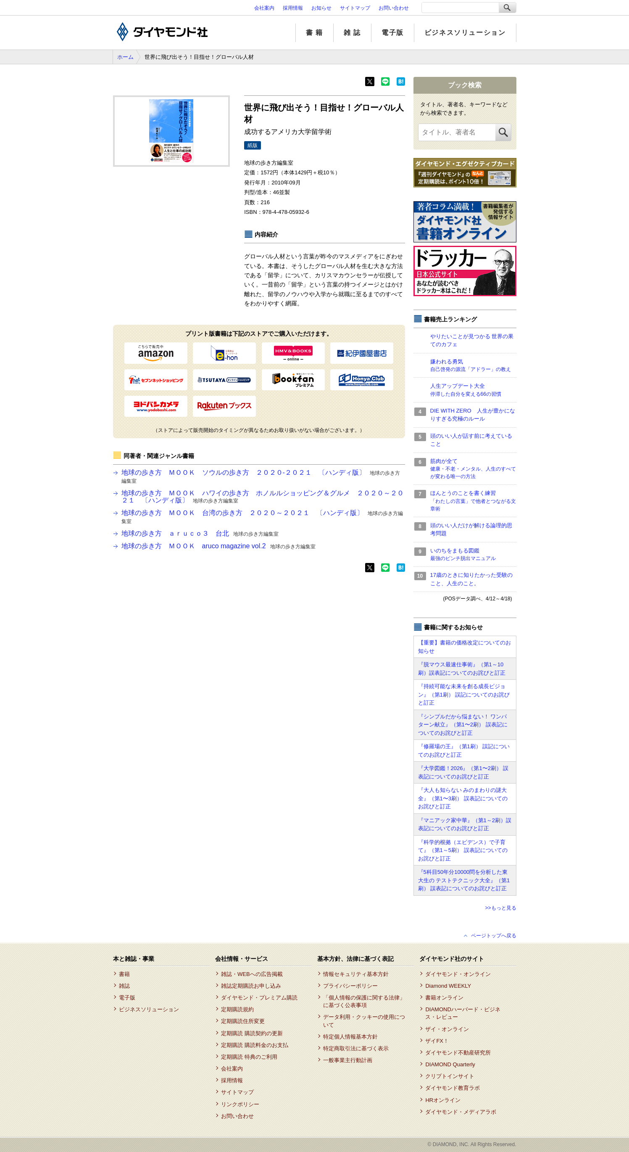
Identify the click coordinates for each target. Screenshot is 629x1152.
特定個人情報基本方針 (350, 1037)
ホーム (125, 57)
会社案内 (264, 8)
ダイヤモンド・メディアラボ (460, 1112)
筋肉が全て (473, 469)
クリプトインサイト (449, 1076)
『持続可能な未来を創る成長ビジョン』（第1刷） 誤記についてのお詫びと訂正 (464, 694)
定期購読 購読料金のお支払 (254, 1045)
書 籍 (314, 32)
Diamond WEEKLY (448, 986)
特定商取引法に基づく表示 (356, 1048)
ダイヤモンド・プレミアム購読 (259, 997)
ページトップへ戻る (493, 935)
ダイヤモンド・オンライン (458, 974)
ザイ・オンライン (447, 1029)
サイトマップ (355, 8)
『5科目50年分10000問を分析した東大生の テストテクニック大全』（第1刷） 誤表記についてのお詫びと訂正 (464, 880)
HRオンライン (443, 1100)
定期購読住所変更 (243, 1021)
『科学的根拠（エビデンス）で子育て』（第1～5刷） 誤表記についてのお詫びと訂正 (463, 850)
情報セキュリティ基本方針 (356, 974)
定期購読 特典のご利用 (249, 1057)
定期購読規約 (237, 1009)
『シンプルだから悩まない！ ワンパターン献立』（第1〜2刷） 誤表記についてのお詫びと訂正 (463, 724)
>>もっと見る (500, 908)
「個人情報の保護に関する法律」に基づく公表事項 (364, 1001)
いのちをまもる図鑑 (473, 555)
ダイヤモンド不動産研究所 (458, 1052)
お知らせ (321, 8)
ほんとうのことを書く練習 (473, 501)
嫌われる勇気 (473, 365)
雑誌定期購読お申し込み (251, 986)
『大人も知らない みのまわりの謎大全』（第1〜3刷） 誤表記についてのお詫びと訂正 (463, 798)
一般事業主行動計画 (347, 1060)
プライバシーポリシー (350, 986)
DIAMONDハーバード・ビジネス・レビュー (462, 1013)
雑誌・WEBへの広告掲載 (252, 974)
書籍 (124, 974)
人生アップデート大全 (473, 390)
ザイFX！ (437, 1041)
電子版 (393, 32)
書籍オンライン (444, 997)
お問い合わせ (394, 8)
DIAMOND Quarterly (450, 1064)
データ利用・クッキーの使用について (364, 1021)
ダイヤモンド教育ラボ (452, 1088)
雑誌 (124, 986)
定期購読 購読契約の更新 (252, 1033)
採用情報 (293, 8)
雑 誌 (352, 32)
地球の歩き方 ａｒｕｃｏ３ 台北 (200, 533)
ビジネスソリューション (465, 32)
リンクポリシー (240, 1104)
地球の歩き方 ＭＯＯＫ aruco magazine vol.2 (218, 546)
